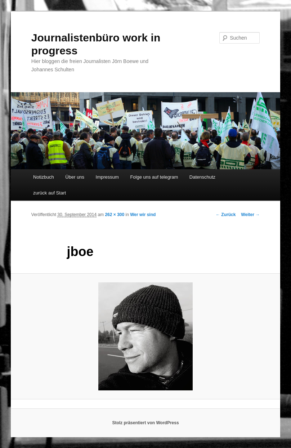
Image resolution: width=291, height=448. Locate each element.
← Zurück (226, 214)
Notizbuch (43, 177)
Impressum (107, 177)
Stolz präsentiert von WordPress (145, 422)
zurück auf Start (49, 193)
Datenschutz (202, 177)
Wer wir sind (143, 214)
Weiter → (250, 214)
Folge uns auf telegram (154, 177)
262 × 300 (114, 214)
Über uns (74, 177)
